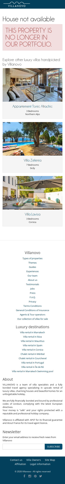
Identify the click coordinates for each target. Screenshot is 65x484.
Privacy (32, 301)
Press (32, 292)
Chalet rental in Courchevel (32, 358)
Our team (32, 275)
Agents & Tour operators (32, 314)
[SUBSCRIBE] (24, 447)
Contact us (16, 460)
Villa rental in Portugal (32, 362)
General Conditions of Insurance (32, 310)
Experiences (32, 271)
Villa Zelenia (32, 160)
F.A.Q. (32, 297)
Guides (32, 267)
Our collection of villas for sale (32, 318)
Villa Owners (33, 460)
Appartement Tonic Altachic (32, 106)
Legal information (40, 464)
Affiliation (20, 464)
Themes (32, 262)
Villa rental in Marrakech (32, 332)
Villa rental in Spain (32, 345)
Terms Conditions (32, 305)
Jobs (32, 288)
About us (32, 280)
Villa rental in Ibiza (32, 336)
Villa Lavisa (32, 214)
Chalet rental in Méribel (33, 354)
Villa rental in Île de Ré (32, 366)
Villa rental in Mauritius (32, 341)
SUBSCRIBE (53, 446)
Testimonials (32, 284)
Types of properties (32, 258)
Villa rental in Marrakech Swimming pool (32, 371)
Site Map (50, 460)
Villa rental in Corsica (32, 349)
